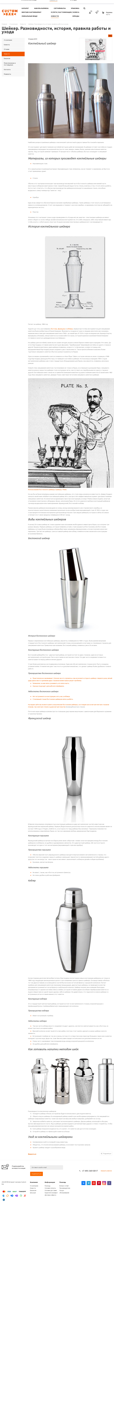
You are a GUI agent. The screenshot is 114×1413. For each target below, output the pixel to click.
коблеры (70, 329)
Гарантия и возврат (51, 1192)
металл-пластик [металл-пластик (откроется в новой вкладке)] (60, 707)
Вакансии (33, 1190)
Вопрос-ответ (64, 1186)
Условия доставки (51, 1190)
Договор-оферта (50, 1195)
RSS (110, 36)
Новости (33, 1188)
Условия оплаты (50, 1188)
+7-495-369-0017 (90, 1171)
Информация (50, 1182)
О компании (34, 1186)
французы (61, 329)
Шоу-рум (33, 1192)
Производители (64, 1188)
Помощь (62, 1182)
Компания (34, 1182)
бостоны (54, 329)
